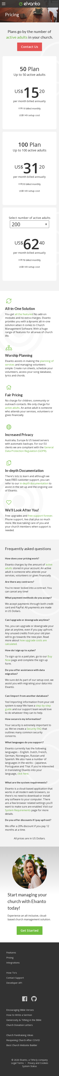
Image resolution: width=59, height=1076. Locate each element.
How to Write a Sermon (19, 1014)
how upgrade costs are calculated (26, 642)
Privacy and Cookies (38, 1063)
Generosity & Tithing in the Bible (23, 1019)
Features (11, 952)
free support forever (40, 515)
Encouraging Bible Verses (20, 1009)
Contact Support (15, 977)
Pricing (10, 957)
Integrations (13, 962)
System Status (29, 1066)
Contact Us (29, 47)
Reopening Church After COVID (23, 1040)
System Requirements (18, 810)
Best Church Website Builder (21, 1045)
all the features (24, 314)
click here (22, 773)
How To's (11, 972)
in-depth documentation (34, 483)
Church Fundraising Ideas (19, 1035)
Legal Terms (17, 1063)
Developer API (14, 982)
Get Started (30, 930)
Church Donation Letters (19, 1025)
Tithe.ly (34, 1059)
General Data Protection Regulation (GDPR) (29, 449)
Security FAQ (34, 728)
